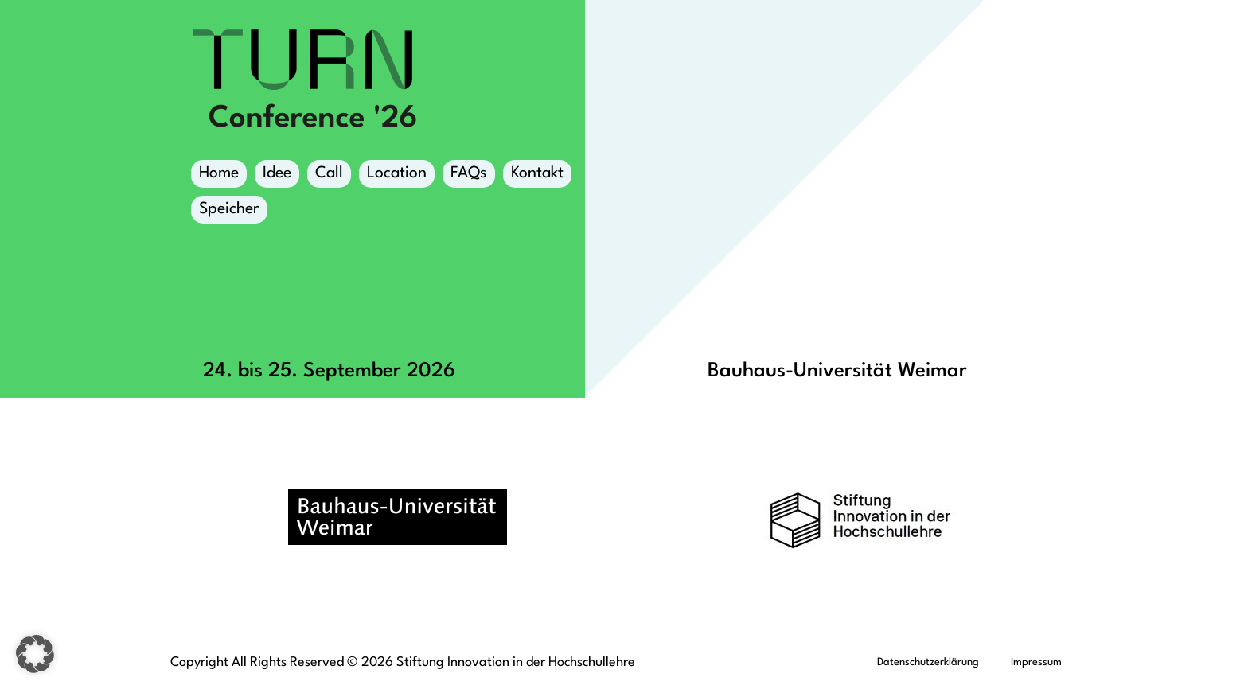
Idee (277, 173)
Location (397, 176)
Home (219, 173)
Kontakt (537, 173)
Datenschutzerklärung (928, 662)
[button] (35, 654)
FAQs (468, 173)
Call (329, 173)
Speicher (229, 212)
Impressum (1036, 662)
